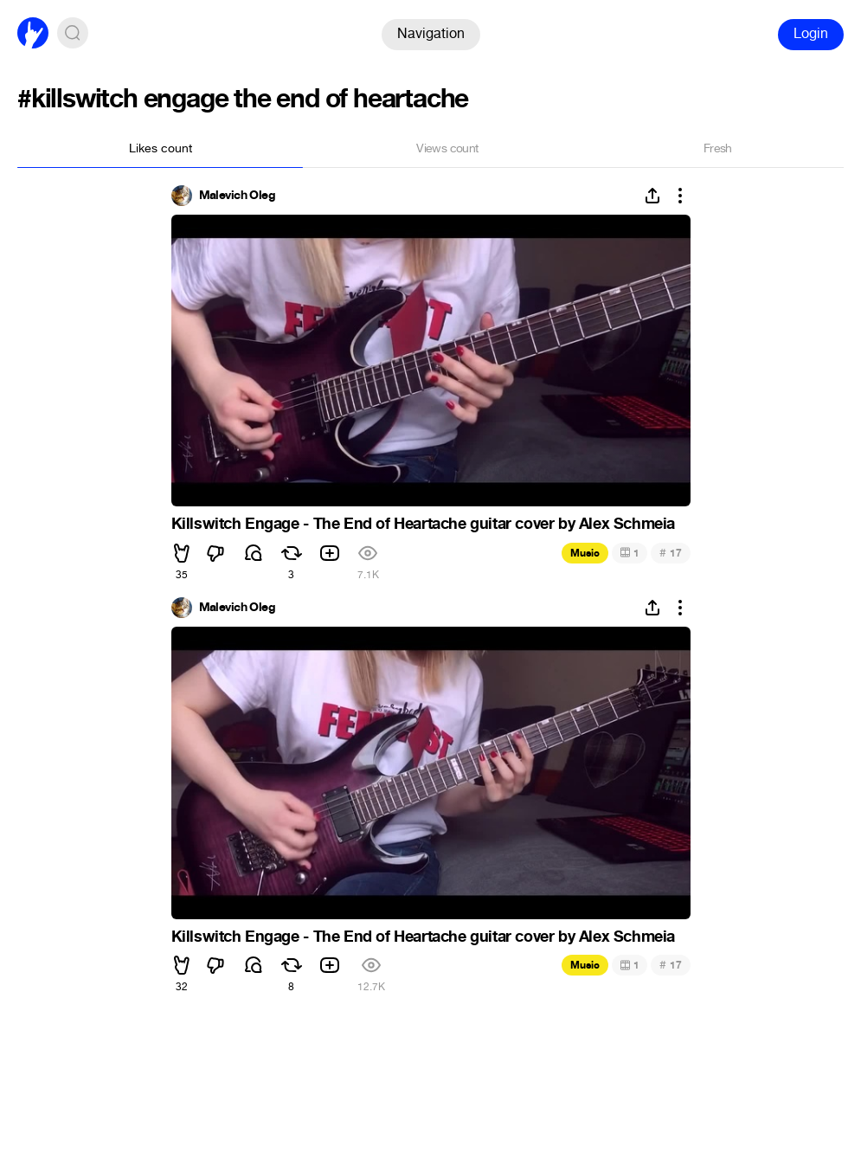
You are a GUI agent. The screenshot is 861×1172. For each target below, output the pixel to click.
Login (811, 33)
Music (585, 553)
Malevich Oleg (237, 196)
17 (670, 552)
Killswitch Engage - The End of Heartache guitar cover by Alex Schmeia (423, 523)
